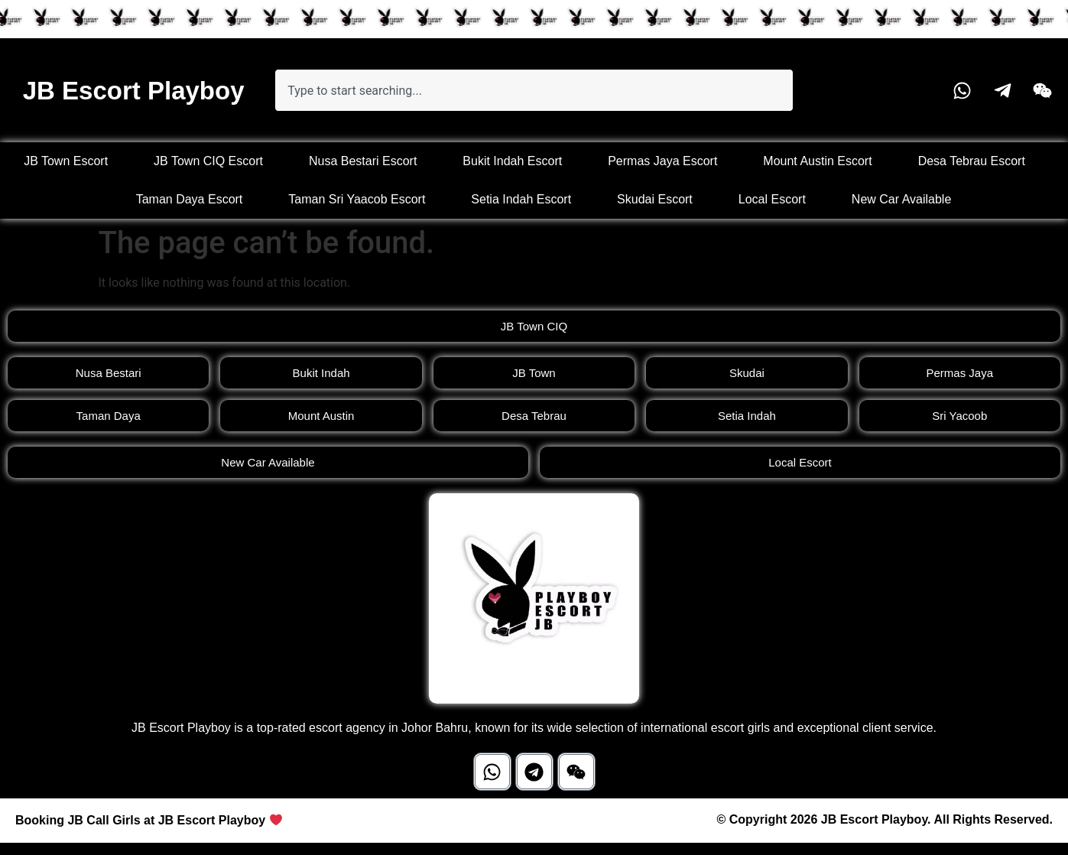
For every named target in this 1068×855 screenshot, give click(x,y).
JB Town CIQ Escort (208, 160)
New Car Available (901, 199)
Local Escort (772, 199)
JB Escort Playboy (134, 90)
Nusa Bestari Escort (363, 160)
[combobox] (534, 90)
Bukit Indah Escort (512, 160)
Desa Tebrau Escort (971, 160)
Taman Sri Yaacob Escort (356, 199)
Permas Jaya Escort (662, 160)
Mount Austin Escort (817, 160)
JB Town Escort (66, 160)
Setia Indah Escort (521, 199)
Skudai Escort (655, 199)
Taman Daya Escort (189, 199)
